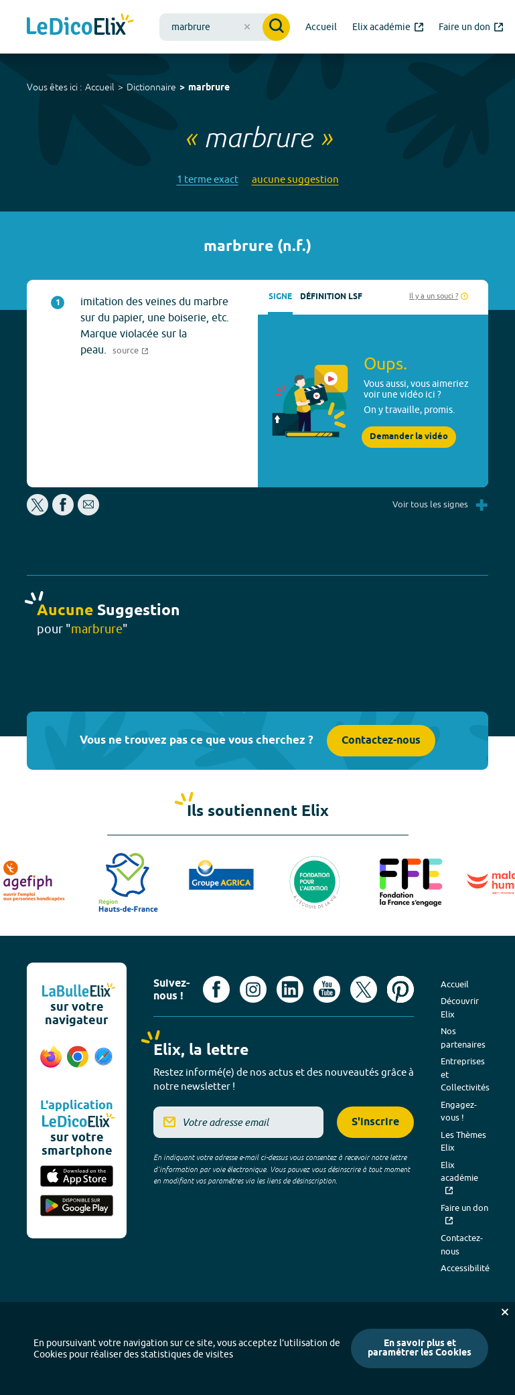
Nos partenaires (463, 1037)
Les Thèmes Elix (463, 1141)
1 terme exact (207, 179)
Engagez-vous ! (459, 1111)
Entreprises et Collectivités (465, 1074)
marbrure (209, 88)
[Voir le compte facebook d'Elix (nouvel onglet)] (216, 989)
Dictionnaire (151, 87)
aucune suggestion (295, 179)
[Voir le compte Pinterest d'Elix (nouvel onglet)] (400, 989)
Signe (280, 297)
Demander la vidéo (409, 436)
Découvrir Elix (460, 1007)
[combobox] (224, 27)
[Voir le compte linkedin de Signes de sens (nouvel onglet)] (290, 989)
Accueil (100, 87)
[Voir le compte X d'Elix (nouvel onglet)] (363, 989)
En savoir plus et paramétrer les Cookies (419, 1348)
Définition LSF (331, 297)
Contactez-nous (381, 741)
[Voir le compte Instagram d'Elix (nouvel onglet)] (253, 989)
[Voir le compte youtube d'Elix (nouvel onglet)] (326, 989)
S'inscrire (375, 1122)
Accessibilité (465, 1267)
